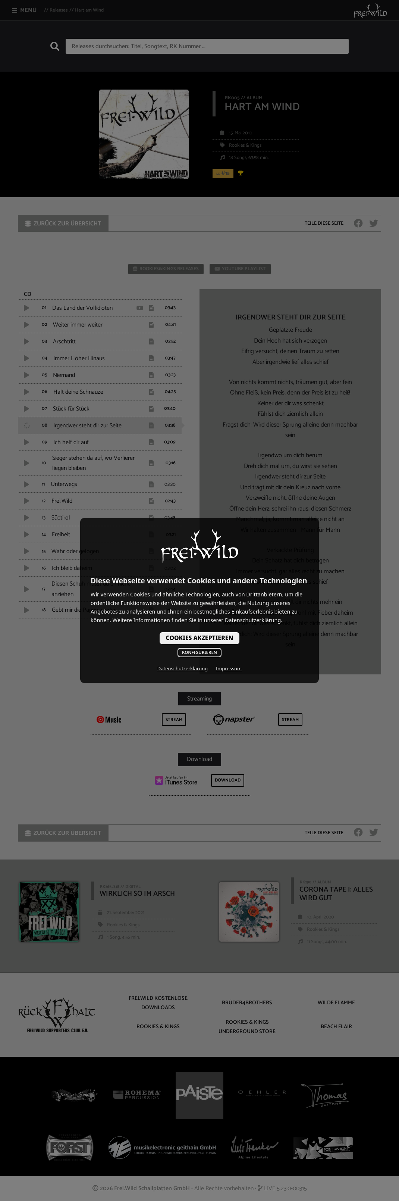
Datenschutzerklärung (182, 668)
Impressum (229, 668)
